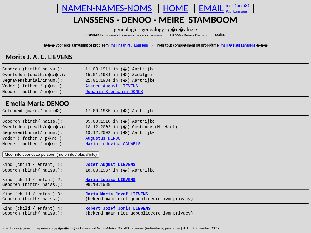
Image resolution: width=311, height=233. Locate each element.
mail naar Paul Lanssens (130, 45)
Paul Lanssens (236, 11)
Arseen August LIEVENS (111, 86)
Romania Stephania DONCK (114, 92)
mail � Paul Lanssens (238, 45)
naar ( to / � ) (237, 5)
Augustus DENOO (102, 138)
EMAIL (211, 8)
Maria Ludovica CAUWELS (112, 144)
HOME (175, 8)
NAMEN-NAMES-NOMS (107, 8)
